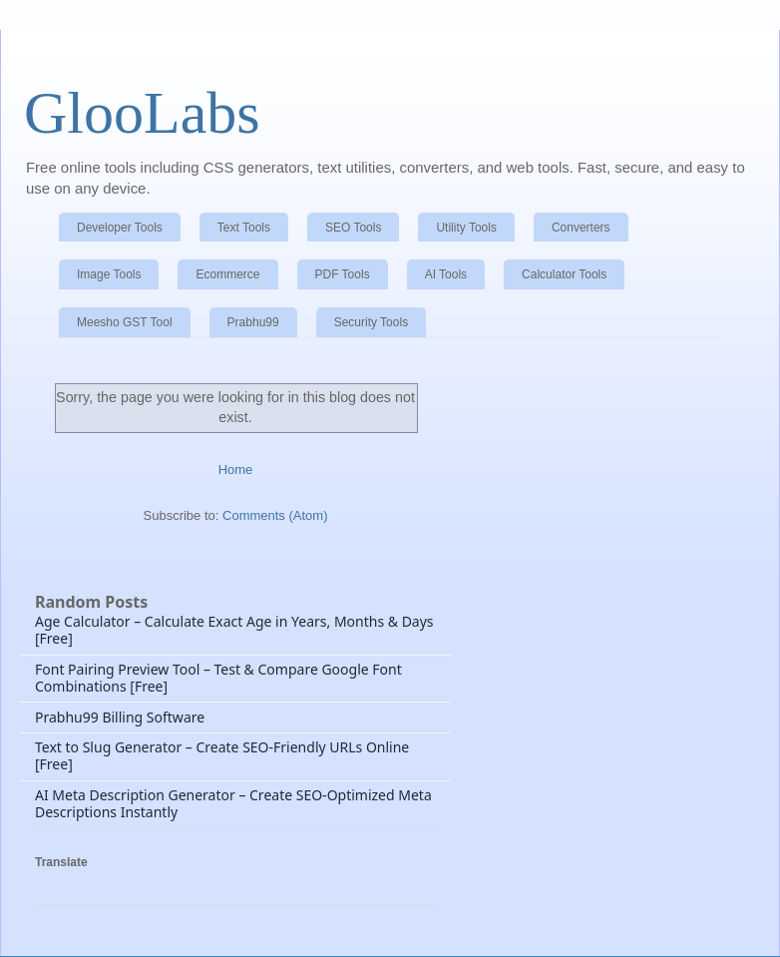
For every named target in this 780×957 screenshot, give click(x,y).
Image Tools (109, 274)
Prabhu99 (253, 322)
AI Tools (446, 274)
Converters (581, 228)
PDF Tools (342, 274)
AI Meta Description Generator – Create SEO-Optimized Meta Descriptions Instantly (233, 803)
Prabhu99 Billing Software (119, 717)
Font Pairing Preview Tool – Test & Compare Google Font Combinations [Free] (218, 678)
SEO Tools (353, 228)
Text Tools (243, 228)
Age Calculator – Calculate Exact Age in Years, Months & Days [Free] (234, 630)
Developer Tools (120, 228)
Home (235, 469)
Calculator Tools (564, 274)
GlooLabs (142, 113)
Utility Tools (466, 228)
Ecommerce (227, 274)
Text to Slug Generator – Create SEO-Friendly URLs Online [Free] (222, 755)
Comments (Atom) (274, 515)
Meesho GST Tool (125, 322)
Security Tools (371, 322)
